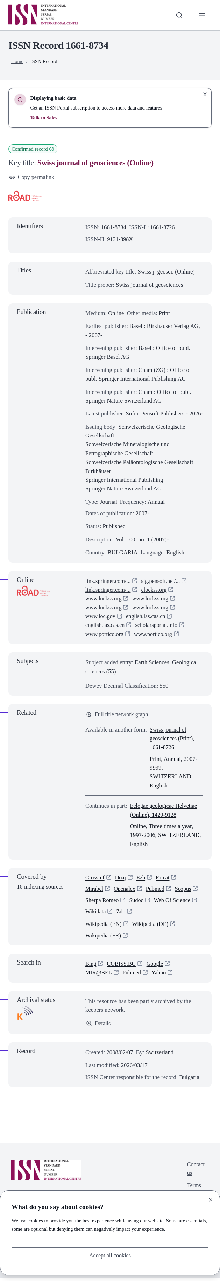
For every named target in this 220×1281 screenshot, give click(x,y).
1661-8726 (163, 228)
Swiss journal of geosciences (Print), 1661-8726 (173, 739)
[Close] (210, 1199)
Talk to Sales (43, 117)
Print (164, 313)
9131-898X (120, 239)
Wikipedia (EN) (103, 926)
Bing (91, 967)
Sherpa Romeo (102, 902)
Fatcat (164, 878)
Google (156, 967)
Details (98, 1026)
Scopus (185, 890)
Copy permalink (32, 177)
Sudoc (137, 902)
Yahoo (160, 975)
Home (17, 61)
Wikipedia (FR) (103, 938)
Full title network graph (118, 715)
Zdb (121, 913)
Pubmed (156, 890)
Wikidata (95, 913)
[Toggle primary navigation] (202, 15)
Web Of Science (174, 902)
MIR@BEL (99, 975)
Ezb (142, 878)
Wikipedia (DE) (151, 926)
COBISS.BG (122, 967)
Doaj (121, 878)
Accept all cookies (110, 1255)
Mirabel (94, 890)
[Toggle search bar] (179, 15)
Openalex (125, 890)
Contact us (195, 1172)
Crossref (95, 878)
